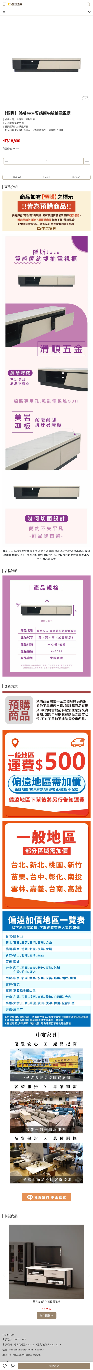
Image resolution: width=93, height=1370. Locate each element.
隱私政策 (39, 1328)
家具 (59, 1328)
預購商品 (54, 1366)
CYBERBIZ (58, 1357)
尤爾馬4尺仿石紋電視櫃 (66, 1263)
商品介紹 (17, 177)
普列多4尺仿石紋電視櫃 (27, 1263)
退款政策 (28, 1328)
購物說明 (18, 1328)
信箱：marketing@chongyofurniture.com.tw (22, 1310)
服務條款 (50, 1328)
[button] (89, 1255)
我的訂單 (7, 1328)
